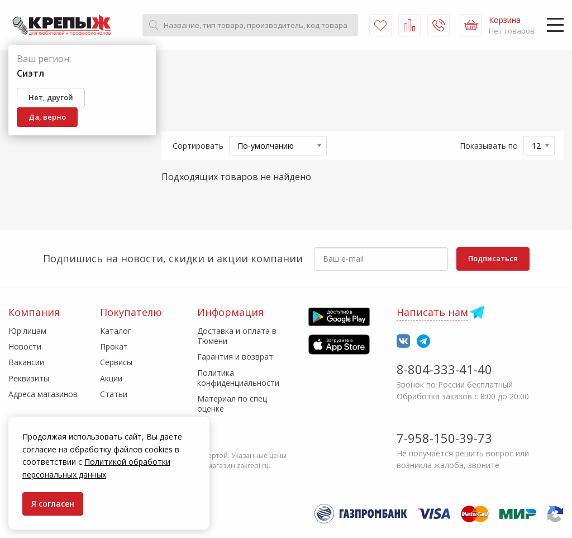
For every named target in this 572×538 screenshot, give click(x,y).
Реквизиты (28, 378)
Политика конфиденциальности (238, 377)
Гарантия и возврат (235, 356)
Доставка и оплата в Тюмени (237, 335)
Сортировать (198, 145)
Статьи (113, 394)
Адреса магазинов (43, 394)
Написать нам (432, 312)
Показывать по (489, 145)
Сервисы (116, 362)
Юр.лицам (27, 330)
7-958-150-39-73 (444, 438)
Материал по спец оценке (232, 403)
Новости (24, 346)
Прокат (114, 346)
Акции (111, 378)
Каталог (115, 330)
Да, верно (47, 117)
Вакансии (26, 362)
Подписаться (493, 258)
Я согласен (52, 503)
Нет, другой (50, 97)
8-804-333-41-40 (444, 369)
